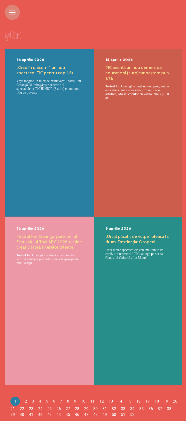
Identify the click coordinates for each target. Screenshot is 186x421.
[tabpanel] (49, 218)
